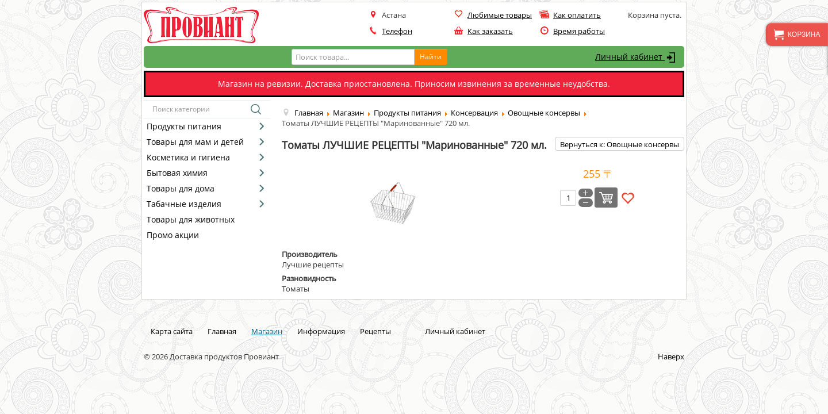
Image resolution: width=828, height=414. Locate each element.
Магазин (266, 331)
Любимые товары (499, 15)
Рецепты (375, 331)
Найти (431, 57)
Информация (321, 331)
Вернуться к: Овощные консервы (619, 144)
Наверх (671, 356)
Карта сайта (172, 331)
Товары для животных (191, 219)
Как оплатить (577, 15)
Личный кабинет (636, 57)
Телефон (397, 31)
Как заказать (490, 31)
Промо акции (173, 234)
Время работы (579, 31)
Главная (222, 331)
